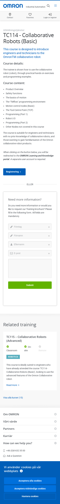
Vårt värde (10, 421)
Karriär (7, 436)
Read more (13, 385)
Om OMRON (11, 414)
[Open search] (48, 6)
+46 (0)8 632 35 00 (14, 450)
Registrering (14, 171)
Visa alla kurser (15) (13, 397)
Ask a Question (12, 456)
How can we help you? (17, 443)
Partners (8, 429)
